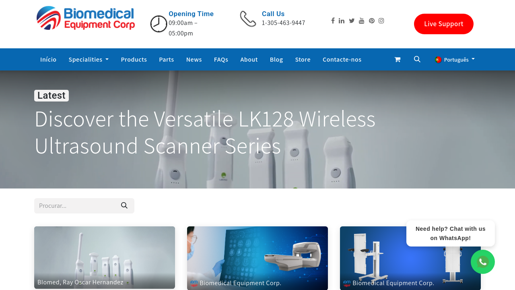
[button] (417, 59)
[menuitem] (48, 59)
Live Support (444, 23)
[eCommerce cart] (397, 59)
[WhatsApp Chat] (483, 262)
